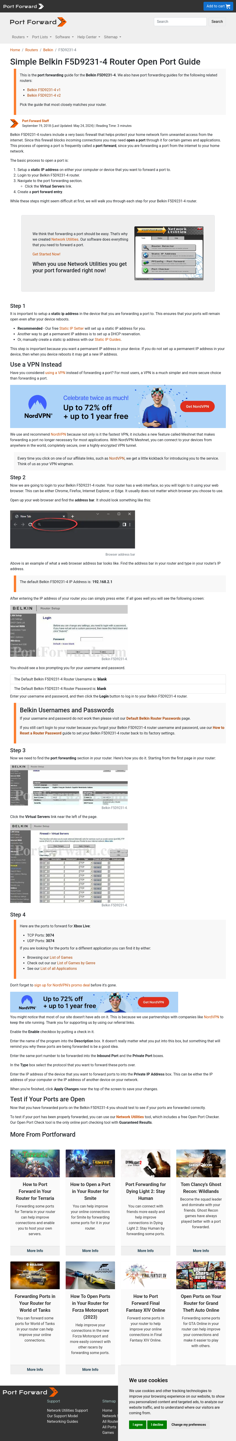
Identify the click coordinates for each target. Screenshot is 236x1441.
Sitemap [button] (111, 37)
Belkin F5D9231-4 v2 (44, 95)
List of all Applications (59, 968)
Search (217, 21)
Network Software (117, 1416)
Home (15, 50)
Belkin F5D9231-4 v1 (44, 90)
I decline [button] (157, 1424)
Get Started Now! (46, 254)
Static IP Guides (108, 339)
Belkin (48, 50)
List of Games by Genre (76, 963)
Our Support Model (62, 1416)
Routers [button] (19, 37)
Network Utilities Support (67, 1410)
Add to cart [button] (218, 6)
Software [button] (63, 37)
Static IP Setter (71, 328)
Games (108, 1432)
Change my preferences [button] (188, 1424)
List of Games (61, 957)
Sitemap (109, 1401)
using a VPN (55, 373)
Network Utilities (64, 239)
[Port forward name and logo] (23, 6)
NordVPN (58, 434)
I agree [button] (138, 1424)
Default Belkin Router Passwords (153, 718)
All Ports (109, 1427)
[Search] (180, 21)
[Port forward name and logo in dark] (38, 21)
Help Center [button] (87, 37)
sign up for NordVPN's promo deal (62, 985)
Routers (31, 50)
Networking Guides (62, 1421)
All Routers (111, 1421)
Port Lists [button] (40, 37)
